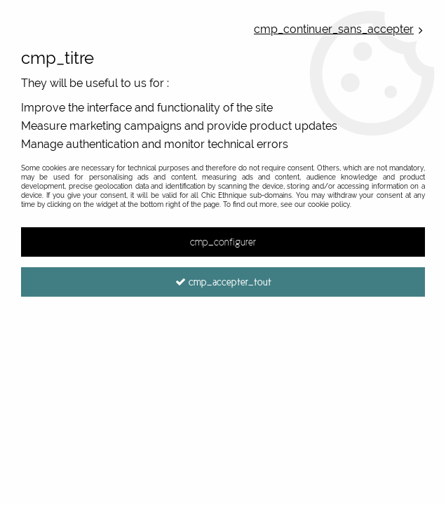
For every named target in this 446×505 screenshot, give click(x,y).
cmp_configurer (223, 242)
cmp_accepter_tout (223, 282)
